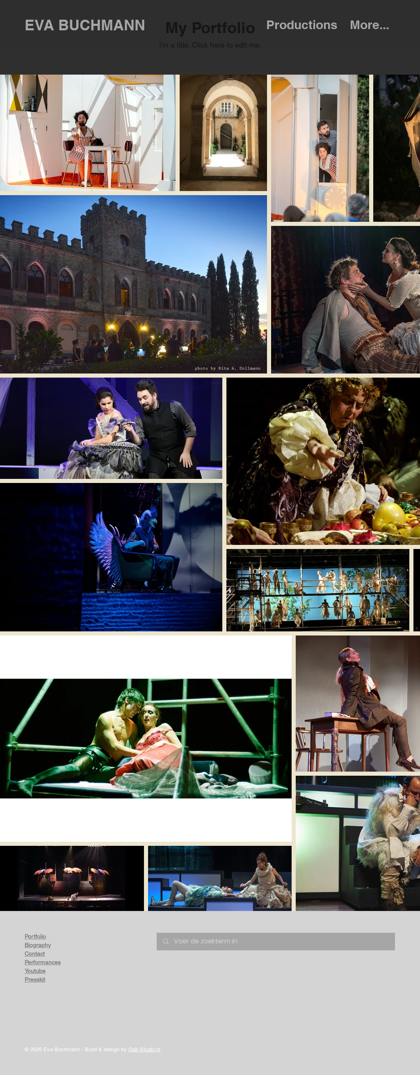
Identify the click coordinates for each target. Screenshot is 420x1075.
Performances (43, 962)
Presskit (35, 979)
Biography (38, 945)
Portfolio (35, 936)
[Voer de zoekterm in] (276, 941)
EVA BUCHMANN (85, 25)
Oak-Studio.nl (144, 1049)
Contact (35, 953)
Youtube (35, 971)
